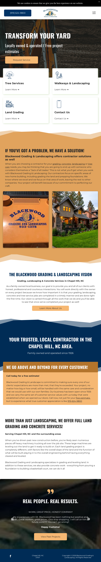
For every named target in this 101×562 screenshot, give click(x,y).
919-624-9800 (75, 401)
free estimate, (83, 398)
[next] (88, 519)
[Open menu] (94, 13)
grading (56, 164)
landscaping (78, 164)
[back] (12, 519)
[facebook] (10, 556)
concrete (66, 164)
